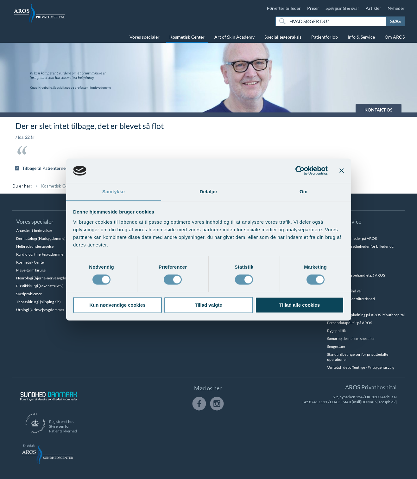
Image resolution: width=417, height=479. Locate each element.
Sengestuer (336, 346)
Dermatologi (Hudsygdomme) (41, 238)
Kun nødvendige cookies (117, 305)
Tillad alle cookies (299, 305)
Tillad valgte (208, 305)
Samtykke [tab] (113, 191)
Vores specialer (145, 37)
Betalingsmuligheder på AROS (352, 238)
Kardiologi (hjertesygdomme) (40, 254)
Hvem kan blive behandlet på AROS (356, 275)
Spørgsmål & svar (342, 8)
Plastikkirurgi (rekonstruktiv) (40, 286)
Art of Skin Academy (234, 37)
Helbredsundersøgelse (35, 246)
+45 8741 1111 (314, 401)
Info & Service (361, 37)
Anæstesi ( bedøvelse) (34, 230)
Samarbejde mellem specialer (351, 338)
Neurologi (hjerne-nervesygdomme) (46, 278)
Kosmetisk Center (187, 37)
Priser (313, 8)
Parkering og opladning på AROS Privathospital (366, 314)
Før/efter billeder (284, 8)
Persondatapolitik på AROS (349, 322)
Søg (395, 21)
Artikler (373, 8)
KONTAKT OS (378, 109)
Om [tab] (303, 191)
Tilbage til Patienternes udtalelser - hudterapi (67, 168)
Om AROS (395, 37)
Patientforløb (324, 37)
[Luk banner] (341, 170)
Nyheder (396, 8)
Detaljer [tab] (209, 191)
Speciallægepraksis (282, 37)
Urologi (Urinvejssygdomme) (40, 309)
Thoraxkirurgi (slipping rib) (38, 301)
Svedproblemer (29, 293)
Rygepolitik (336, 330)
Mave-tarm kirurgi (31, 270)
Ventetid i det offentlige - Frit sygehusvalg (360, 367)
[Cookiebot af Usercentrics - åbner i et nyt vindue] (300, 170)
